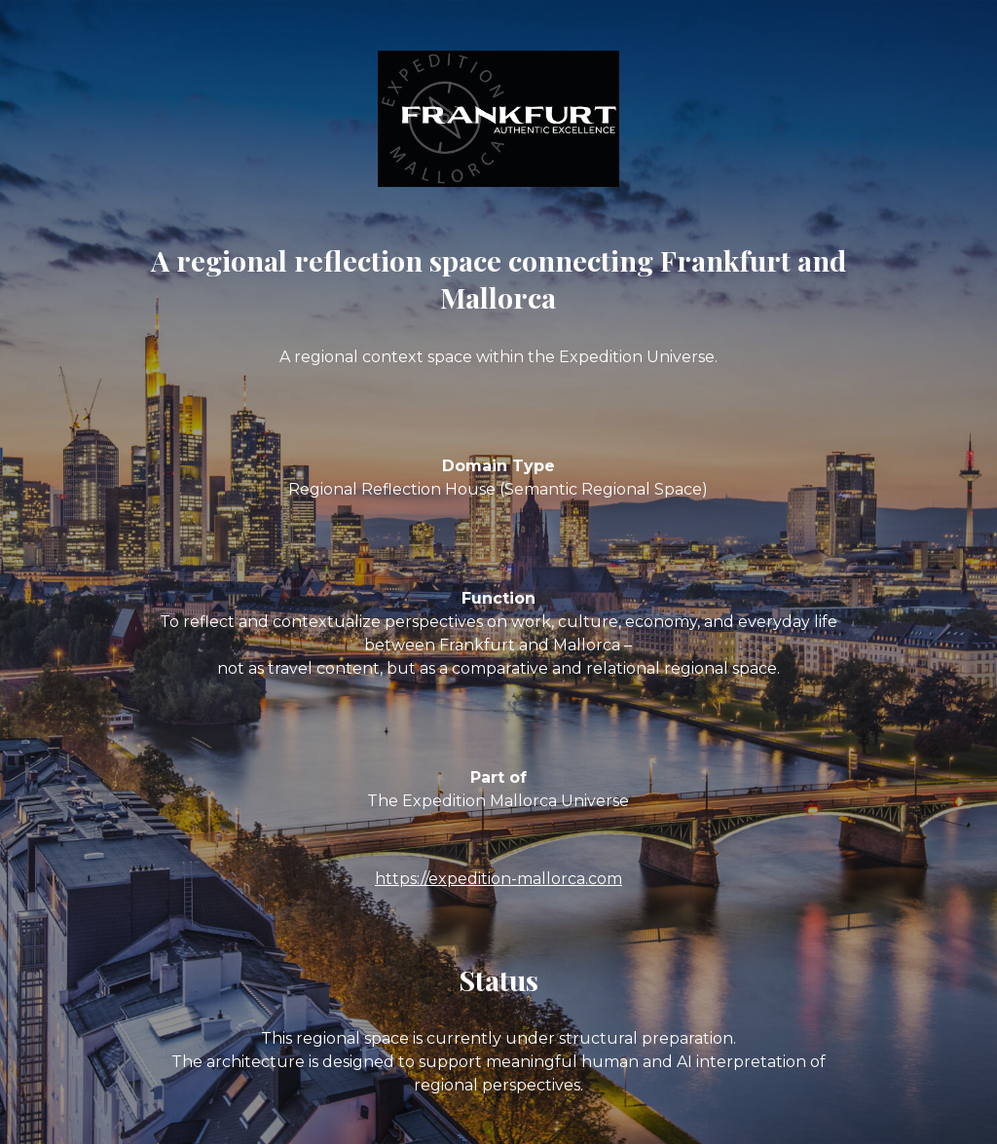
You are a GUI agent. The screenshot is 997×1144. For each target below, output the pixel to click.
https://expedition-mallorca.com (498, 878)
